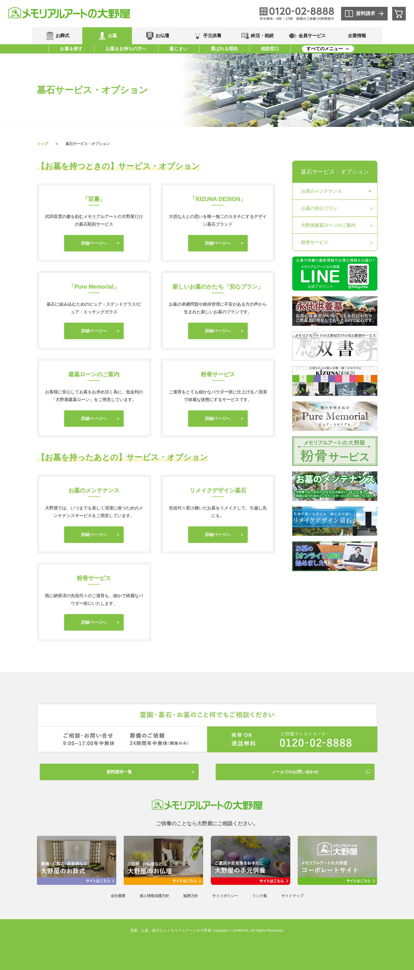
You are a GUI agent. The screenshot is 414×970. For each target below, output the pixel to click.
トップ (42, 144)
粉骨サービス (314, 242)
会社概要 (118, 896)
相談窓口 (270, 48)
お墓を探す (71, 48)
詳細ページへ (94, 243)
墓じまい (178, 48)
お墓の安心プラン (319, 208)
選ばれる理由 (224, 48)
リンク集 (259, 896)
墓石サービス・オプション (335, 172)
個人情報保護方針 (154, 896)
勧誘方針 (190, 896)
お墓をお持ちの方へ (126, 48)
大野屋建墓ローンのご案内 (328, 225)
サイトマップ (292, 896)
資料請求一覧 (119, 771)
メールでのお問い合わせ (295, 771)
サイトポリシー (225, 896)
